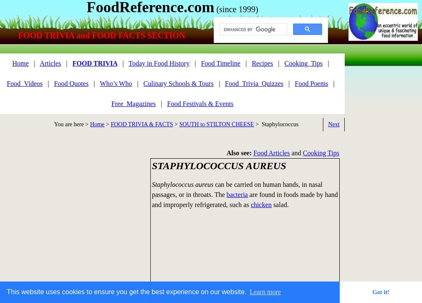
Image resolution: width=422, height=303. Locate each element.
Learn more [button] (265, 291)
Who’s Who (116, 83)
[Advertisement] (71, 217)
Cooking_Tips (304, 63)
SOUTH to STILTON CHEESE (216, 124)
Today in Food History (158, 63)
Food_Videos (24, 83)
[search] (252, 29)
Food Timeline (221, 63)
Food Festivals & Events (200, 103)
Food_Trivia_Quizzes (254, 83)
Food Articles (272, 153)
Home (97, 124)
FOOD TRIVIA (95, 63)
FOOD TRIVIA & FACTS (142, 124)
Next (333, 124)
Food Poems (311, 83)
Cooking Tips (321, 153)
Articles (50, 63)
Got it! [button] (380, 292)
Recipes (262, 63)
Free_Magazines (133, 103)
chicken (261, 204)
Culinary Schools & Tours (179, 83)
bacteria (237, 194)
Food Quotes (71, 83)
